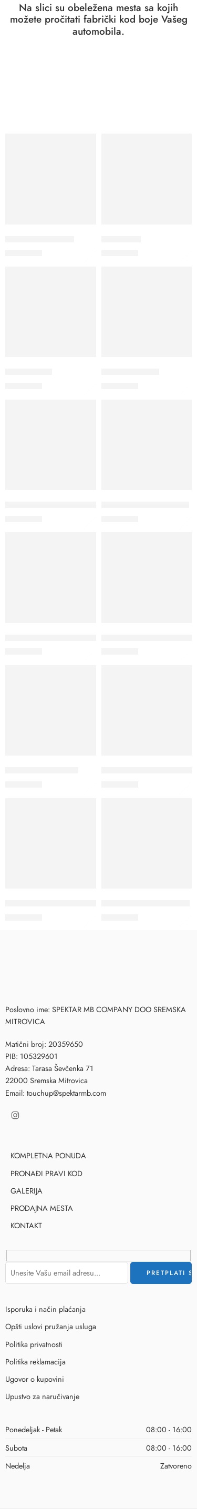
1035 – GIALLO (130, 371)
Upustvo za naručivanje (42, 1396)
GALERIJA (27, 1190)
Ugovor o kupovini (34, 1378)
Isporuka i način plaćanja (45, 1308)
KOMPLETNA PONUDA (48, 1155)
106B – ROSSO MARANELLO (58, 504)
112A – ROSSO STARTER (50, 903)
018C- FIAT (121, 239)
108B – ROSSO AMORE (145, 504)
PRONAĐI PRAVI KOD (46, 1173)
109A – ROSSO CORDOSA (55, 638)
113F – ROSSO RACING (145, 903)
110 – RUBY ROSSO (41, 770)
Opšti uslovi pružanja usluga (50, 1326)
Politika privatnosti (34, 1344)
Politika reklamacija (35, 1361)
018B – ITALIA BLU (39, 239)
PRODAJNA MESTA (42, 1208)
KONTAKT (26, 1225)
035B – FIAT (28, 371)
